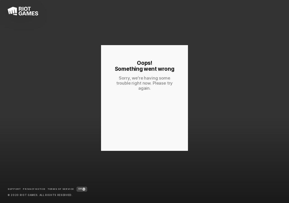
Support (14, 189)
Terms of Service (61, 189)
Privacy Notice (34, 189)
